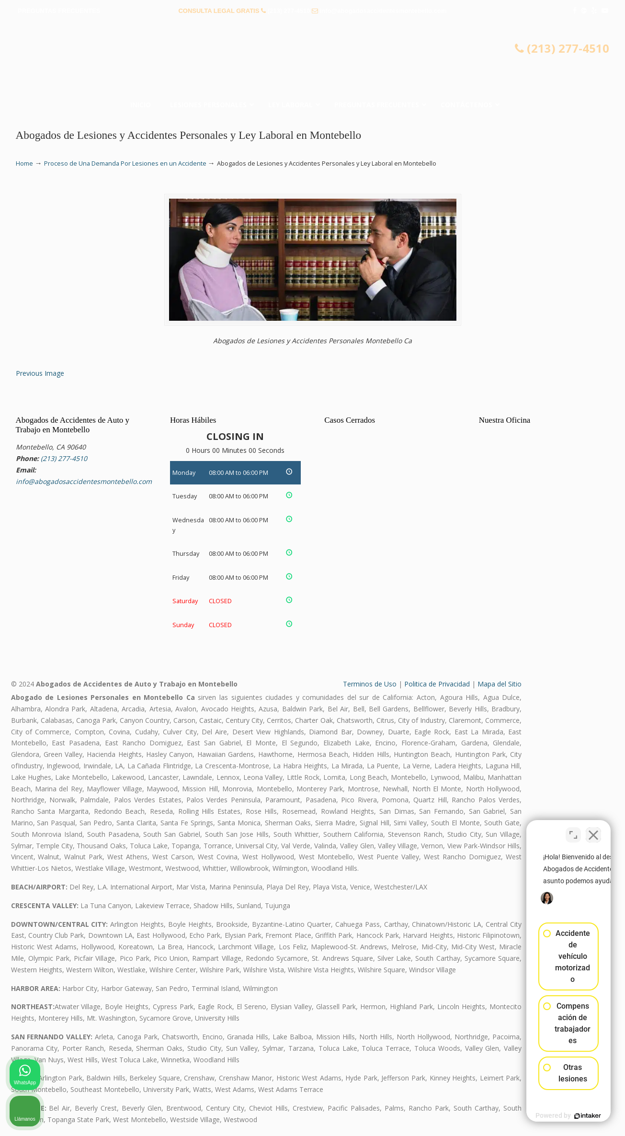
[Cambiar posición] (573, 830)
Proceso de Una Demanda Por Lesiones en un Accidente (125, 163)
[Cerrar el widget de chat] (593, 830)
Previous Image (40, 373)
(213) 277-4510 (289, 10)
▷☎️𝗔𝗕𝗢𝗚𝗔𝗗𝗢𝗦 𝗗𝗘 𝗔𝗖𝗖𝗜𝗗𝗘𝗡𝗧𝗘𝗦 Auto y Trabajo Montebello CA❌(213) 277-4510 (313, 60)
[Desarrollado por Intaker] (543, 1116)
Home (24, 163)
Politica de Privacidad (437, 683)
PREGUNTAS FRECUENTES (59, 10)
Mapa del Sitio (499, 683)
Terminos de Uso (370, 683)
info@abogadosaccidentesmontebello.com (383, 10)
